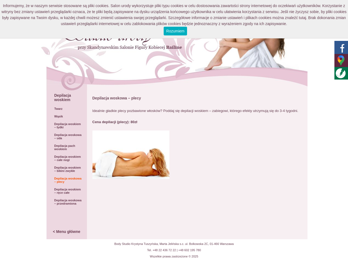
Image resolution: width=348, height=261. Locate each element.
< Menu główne (66, 231)
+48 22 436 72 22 (164, 250)
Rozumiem (175, 31)
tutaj (302, 18)
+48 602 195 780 (189, 250)
